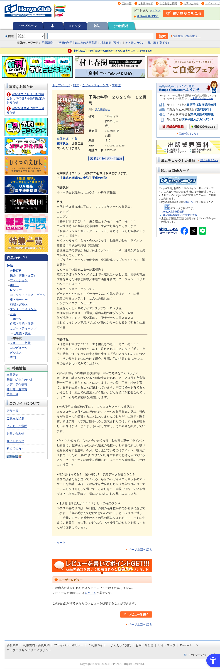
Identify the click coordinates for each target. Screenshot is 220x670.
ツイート (60, 542)
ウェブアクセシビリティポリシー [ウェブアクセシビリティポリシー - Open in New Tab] (29, 650)
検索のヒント (193, 36)
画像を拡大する (67, 138)
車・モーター (19, 299)
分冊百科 (16, 270)
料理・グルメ (19, 304)
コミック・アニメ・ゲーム (27, 295)
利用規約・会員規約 (36, 645)
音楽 (13, 314)
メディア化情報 (17, 384)
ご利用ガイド (145, 3)
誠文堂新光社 (102, 109)
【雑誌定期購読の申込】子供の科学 (83, 178)
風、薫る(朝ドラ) (158, 42)
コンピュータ (19, 347)
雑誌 (97, 26)
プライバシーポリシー (69, 645)
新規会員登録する (148, 16)
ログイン (155, 10)
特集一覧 (12, 394)
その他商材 (120, 26)
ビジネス (16, 352)
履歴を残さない (209, 160)
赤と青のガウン (134, 42)
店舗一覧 (127, 3)
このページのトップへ (203, 655)
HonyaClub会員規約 (173, 211)
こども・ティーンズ (23, 328)
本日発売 (12, 374)
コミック (74, 26)
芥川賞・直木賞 (17, 389)
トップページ (27, 26)
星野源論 (47, 42)
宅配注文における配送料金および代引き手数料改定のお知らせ (26, 98)
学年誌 (17, 338)
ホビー (14, 285)
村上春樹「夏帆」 (111, 42)
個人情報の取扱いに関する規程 (179, 215)
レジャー (16, 290)
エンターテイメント (23, 309)
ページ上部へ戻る (140, 549)
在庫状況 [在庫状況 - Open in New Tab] (62, 143)
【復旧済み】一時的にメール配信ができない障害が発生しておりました (113, 50)
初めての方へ (15, 448)
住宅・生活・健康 (22, 323)
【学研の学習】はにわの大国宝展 (76, 42)
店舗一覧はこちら (189, 133)
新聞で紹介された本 (20, 379)
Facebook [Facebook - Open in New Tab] (186, 645)
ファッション (19, 280)
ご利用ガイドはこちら (202, 98)
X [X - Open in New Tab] (197, 645)
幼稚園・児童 (22, 333)
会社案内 (13, 645)
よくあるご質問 (168, 3)
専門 (13, 357)
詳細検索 (178, 36)
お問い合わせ (190, 3)
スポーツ (16, 319)
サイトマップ (212, 3)
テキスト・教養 (20, 343)
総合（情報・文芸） (23, 275)
